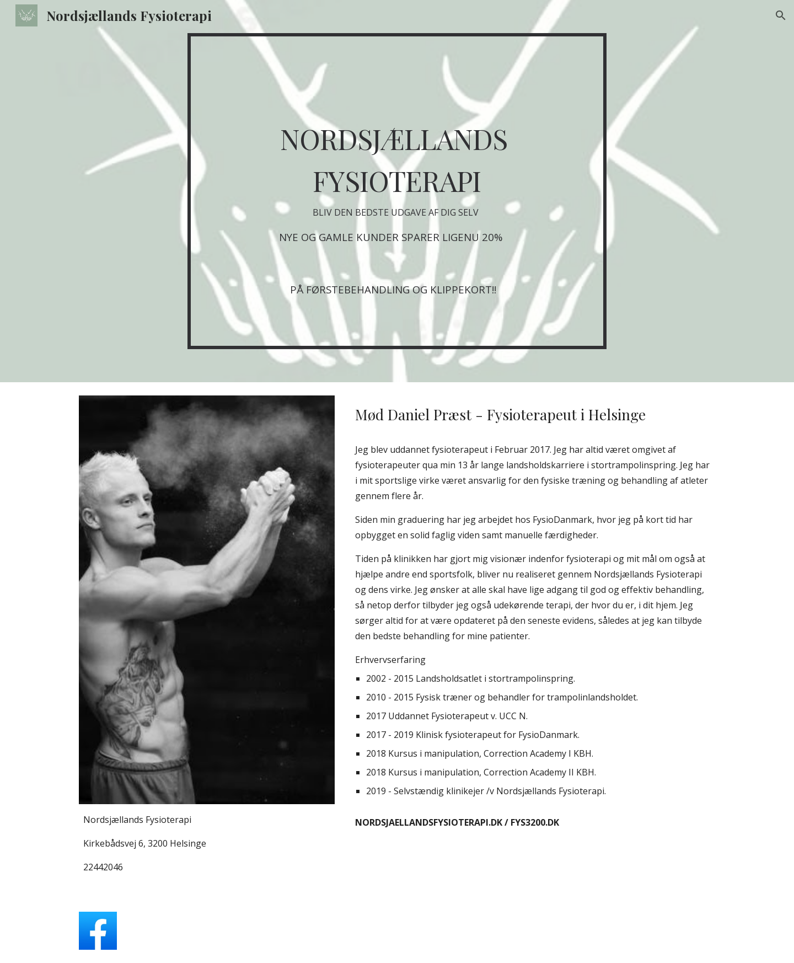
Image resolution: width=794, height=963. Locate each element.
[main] (397, 191)
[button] (781, 15)
